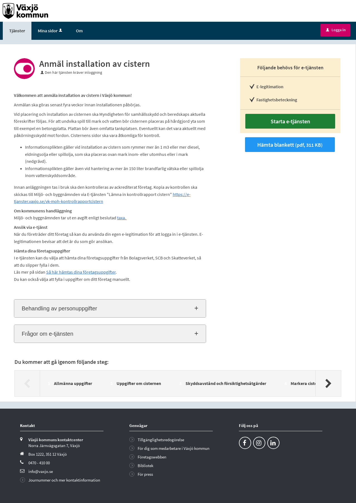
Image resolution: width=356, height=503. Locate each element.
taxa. (122, 217)
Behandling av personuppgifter (59, 308)
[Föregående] (27, 383)
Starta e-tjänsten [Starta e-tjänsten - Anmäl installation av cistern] (290, 121)
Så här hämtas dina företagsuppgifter (81, 272)
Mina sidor (50, 30)
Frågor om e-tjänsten (47, 334)
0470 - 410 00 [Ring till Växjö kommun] (39, 462)
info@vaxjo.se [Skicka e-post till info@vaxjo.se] (40, 471)
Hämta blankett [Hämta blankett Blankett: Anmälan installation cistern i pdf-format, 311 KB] (290, 144)
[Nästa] (328, 383)
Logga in (336, 29)
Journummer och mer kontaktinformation (64, 480)
